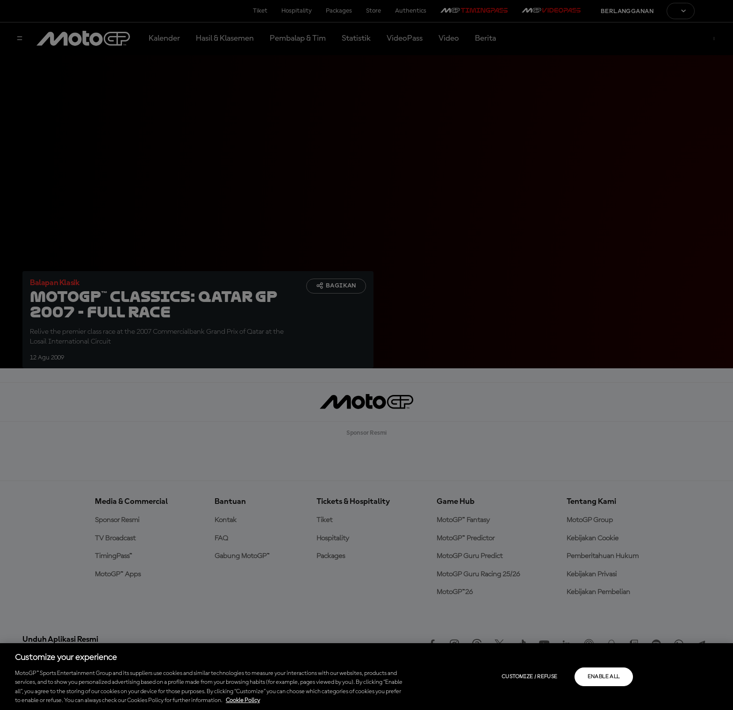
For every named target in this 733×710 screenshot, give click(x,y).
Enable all (604, 677)
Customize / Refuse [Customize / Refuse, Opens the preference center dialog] (529, 677)
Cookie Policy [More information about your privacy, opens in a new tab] (243, 700)
